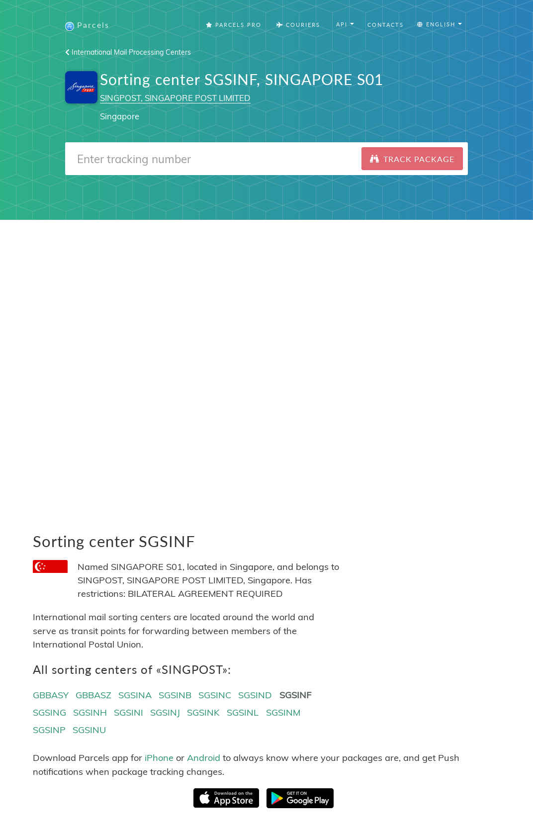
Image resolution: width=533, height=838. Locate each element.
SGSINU (89, 730)
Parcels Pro (234, 24)
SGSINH (90, 712)
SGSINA (135, 695)
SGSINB (175, 695)
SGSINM (283, 712)
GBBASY (51, 695)
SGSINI (128, 712)
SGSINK (203, 712)
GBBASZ (93, 695)
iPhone (159, 757)
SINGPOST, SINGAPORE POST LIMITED (175, 98)
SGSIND (255, 695)
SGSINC (214, 695)
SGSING (49, 712)
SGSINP (49, 730)
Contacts (385, 24)
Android (203, 757)
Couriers (298, 24)
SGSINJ (165, 712)
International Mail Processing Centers (128, 52)
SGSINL (243, 712)
